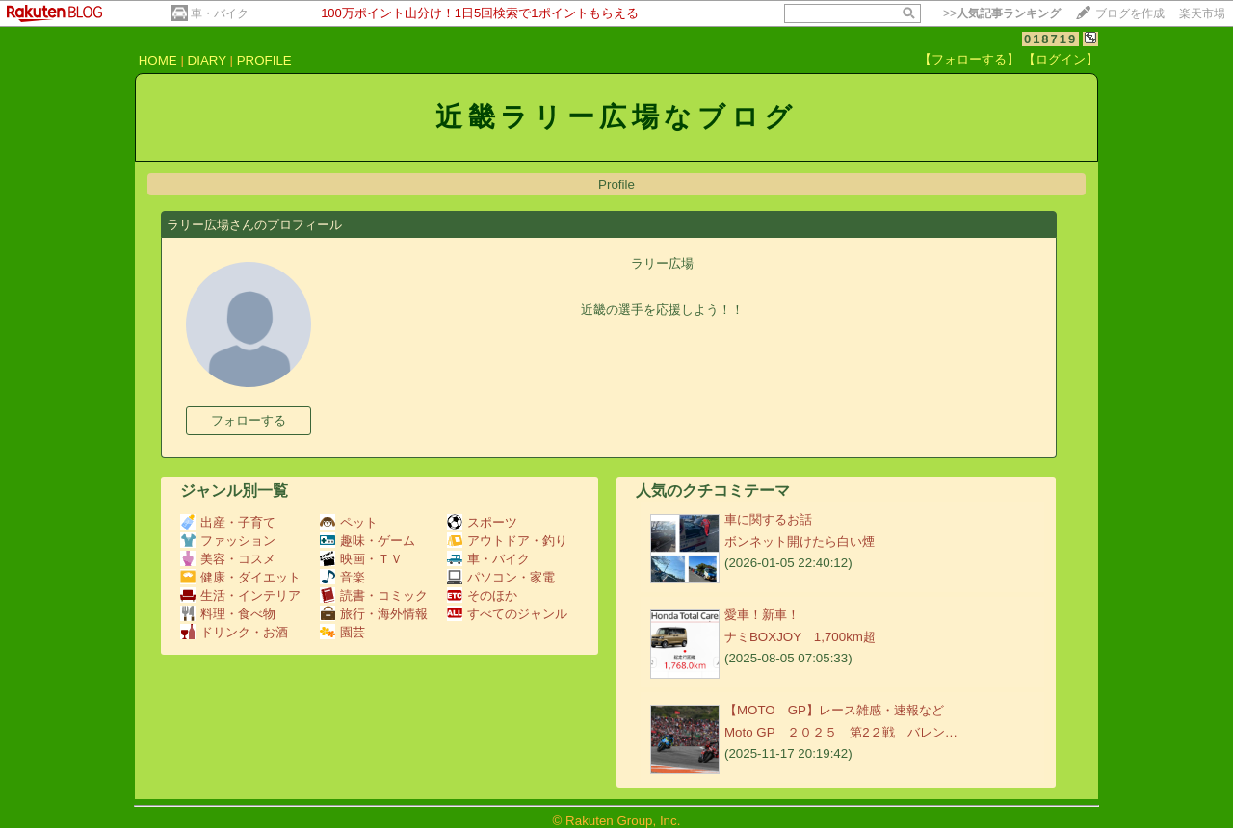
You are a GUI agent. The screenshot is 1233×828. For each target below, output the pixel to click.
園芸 (342, 632)
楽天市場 (1202, 13)
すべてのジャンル (507, 614)
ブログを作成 (1130, 13)
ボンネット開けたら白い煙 (799, 541)
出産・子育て (227, 522)
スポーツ (482, 522)
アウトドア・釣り (507, 540)
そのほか (482, 595)
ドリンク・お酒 (234, 632)
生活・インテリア (240, 595)
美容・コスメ (227, 559)
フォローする (248, 420)
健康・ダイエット (240, 577)
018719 (1050, 39)
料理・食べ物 (227, 614)
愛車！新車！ (762, 615)
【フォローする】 (969, 59)
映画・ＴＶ (361, 559)
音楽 (342, 577)
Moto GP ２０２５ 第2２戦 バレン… (841, 732)
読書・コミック (374, 595)
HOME (158, 60)
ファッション (227, 540)
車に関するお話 (768, 519)
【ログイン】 (1060, 59)
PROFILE (264, 60)
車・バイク (220, 13)
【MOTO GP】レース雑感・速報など (834, 710)
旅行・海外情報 (374, 614)
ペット (349, 522)
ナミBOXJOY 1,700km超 (800, 637)
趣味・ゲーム (367, 540)
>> (1002, 13)
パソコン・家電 (501, 577)
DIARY (207, 60)
